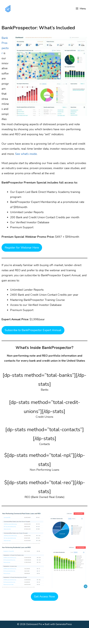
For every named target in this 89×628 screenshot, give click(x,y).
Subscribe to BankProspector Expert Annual (33, 330)
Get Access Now (44, 596)
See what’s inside (26, 154)
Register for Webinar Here (22, 247)
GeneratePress (64, 624)
